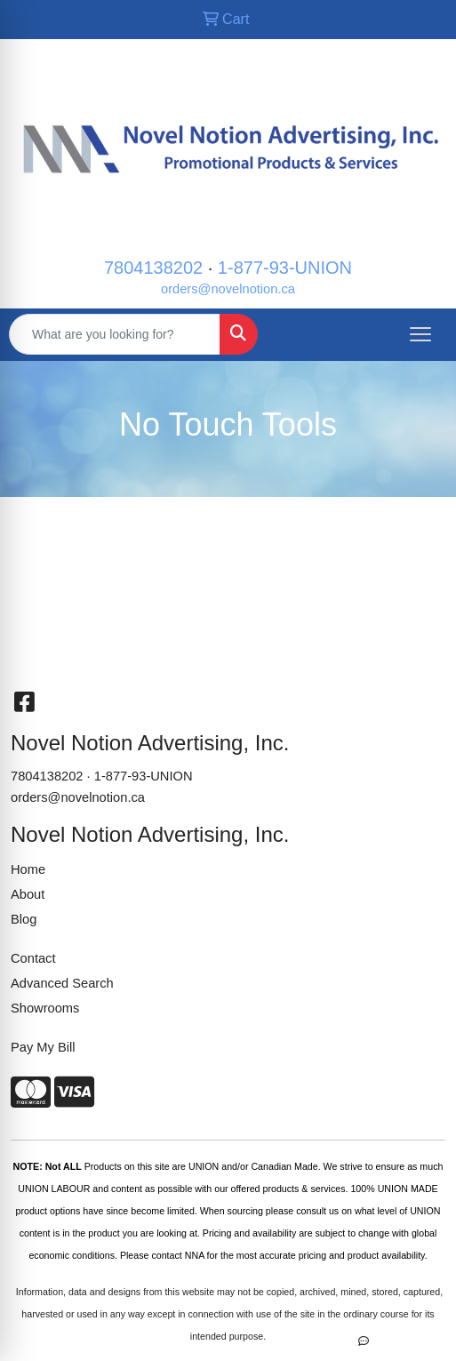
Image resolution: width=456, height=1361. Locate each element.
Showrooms (45, 1008)
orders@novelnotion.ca (228, 289)
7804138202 (153, 267)
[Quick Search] (114, 334)
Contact (33, 958)
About (27, 894)
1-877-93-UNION (285, 267)
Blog (23, 919)
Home (28, 869)
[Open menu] (420, 334)
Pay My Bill (43, 1047)
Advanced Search (62, 983)
